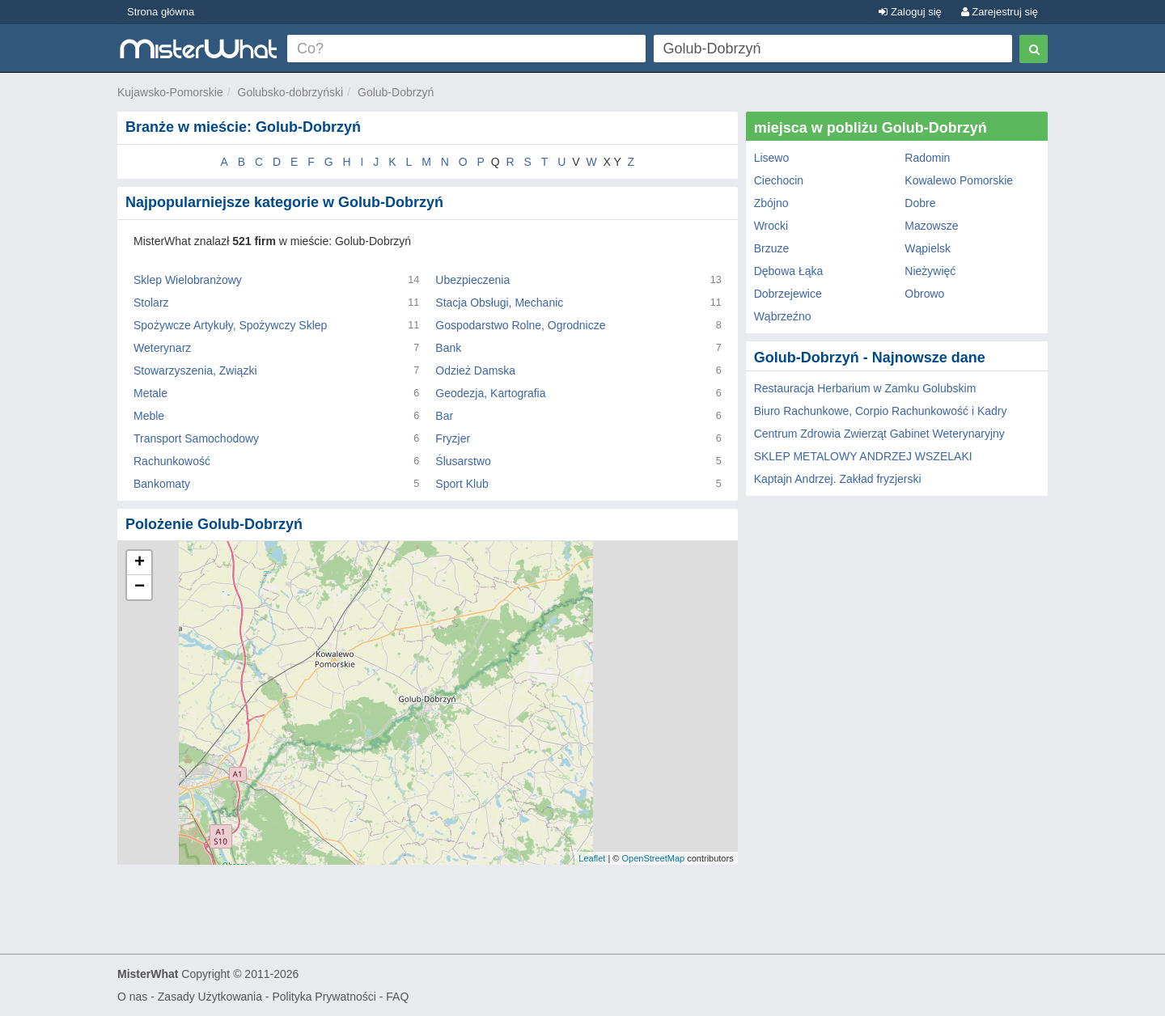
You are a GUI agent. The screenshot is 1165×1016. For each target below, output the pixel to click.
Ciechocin (778, 180)
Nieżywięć (929, 271)
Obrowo (924, 293)
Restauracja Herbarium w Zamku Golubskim (865, 388)
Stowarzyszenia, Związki (195, 370)
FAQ (397, 996)
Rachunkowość (171, 461)
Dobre (919, 203)
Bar (444, 415)
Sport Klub (461, 483)
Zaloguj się (910, 12)
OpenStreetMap (652, 858)
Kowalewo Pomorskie (958, 180)
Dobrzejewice (788, 293)
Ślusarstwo (462, 461)
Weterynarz (162, 347)
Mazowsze (931, 225)
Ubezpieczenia (472, 279)
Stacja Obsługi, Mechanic (499, 302)
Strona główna (160, 12)
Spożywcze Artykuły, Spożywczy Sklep (230, 325)
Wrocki (771, 225)
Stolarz (151, 302)
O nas (132, 996)
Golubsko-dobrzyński (291, 92)
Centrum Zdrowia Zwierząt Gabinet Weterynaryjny (879, 433)
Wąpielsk (927, 248)
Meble (148, 415)
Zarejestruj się (999, 12)
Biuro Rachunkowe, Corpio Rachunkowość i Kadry (880, 410)
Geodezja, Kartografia (490, 393)
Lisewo (772, 157)
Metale (150, 393)
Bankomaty (161, 483)
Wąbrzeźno (782, 316)
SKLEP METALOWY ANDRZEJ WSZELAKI (863, 456)
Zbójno (771, 203)
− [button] (139, 587)
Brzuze (772, 248)
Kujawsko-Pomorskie (170, 92)
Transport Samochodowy (196, 438)
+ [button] (139, 563)
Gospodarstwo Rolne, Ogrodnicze (520, 325)
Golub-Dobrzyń (396, 92)
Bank (448, 347)
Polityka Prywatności (323, 996)
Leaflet (591, 858)
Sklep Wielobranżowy (187, 279)
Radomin (927, 157)
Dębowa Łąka (789, 271)
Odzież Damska (475, 370)
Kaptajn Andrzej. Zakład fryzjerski (837, 478)
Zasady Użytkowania (210, 996)
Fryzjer (452, 438)
